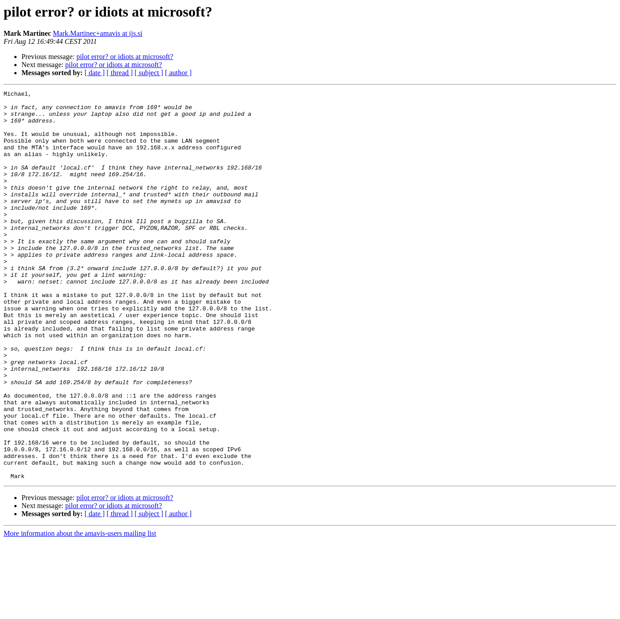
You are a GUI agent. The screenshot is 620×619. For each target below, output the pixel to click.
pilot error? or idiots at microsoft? (124, 56)
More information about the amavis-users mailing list (80, 611)
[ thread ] (119, 72)
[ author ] (178, 72)
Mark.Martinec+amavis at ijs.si (97, 33)
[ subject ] (149, 72)
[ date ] (95, 72)
